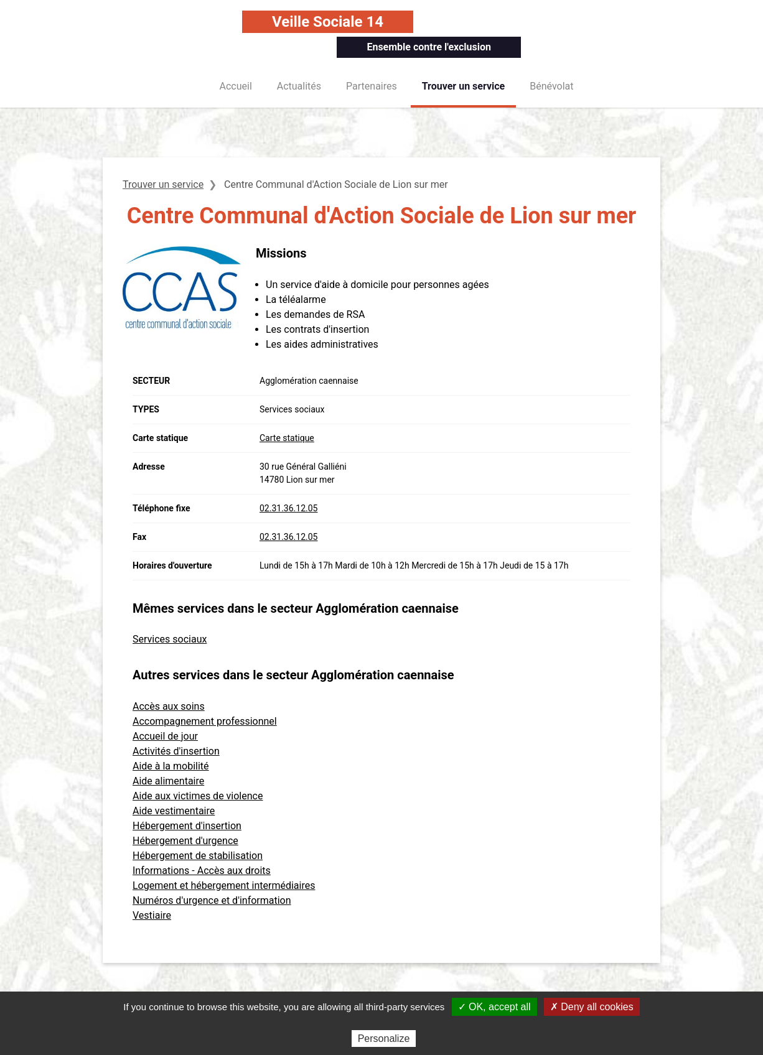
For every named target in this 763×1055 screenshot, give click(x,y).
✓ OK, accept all (494, 1007)
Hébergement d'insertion (187, 826)
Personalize (384, 1038)
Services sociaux (170, 639)
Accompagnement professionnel (205, 721)
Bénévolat (551, 86)
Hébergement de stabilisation (198, 856)
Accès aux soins (169, 706)
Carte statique (287, 438)
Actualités (299, 86)
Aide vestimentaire (174, 811)
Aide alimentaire (168, 781)
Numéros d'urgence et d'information (212, 900)
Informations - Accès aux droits (202, 870)
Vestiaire (152, 915)
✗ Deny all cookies (592, 1007)
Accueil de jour (165, 736)
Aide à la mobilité (171, 766)
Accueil (236, 86)
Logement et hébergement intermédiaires (224, 885)
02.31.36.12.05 (288, 508)
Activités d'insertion (176, 751)
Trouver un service (463, 86)
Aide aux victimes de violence (198, 796)
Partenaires (371, 86)
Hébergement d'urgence (185, 841)
